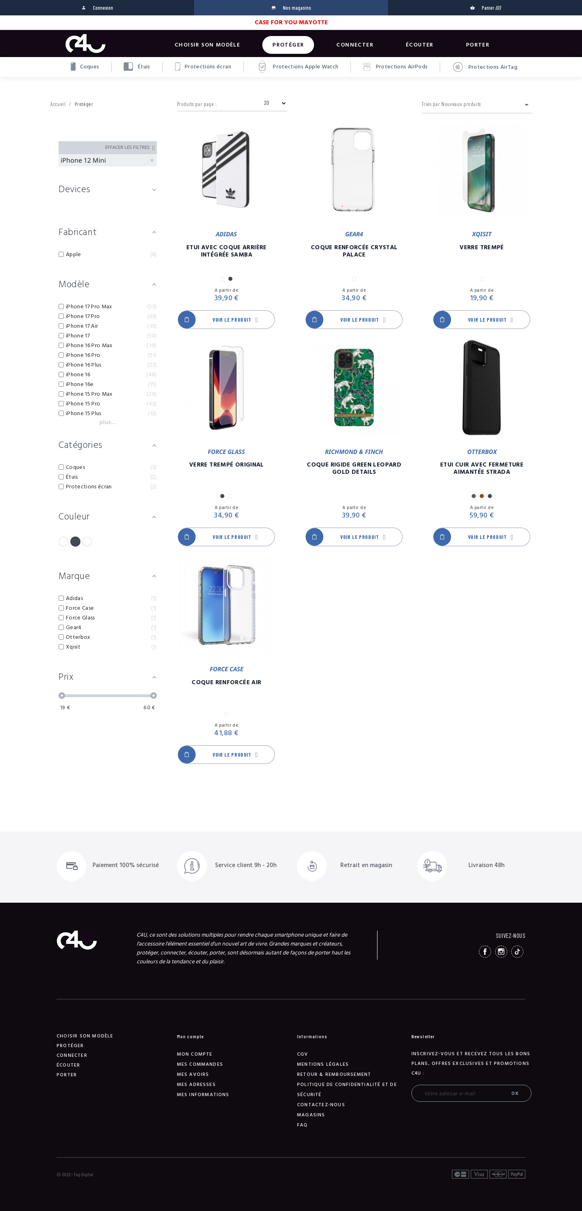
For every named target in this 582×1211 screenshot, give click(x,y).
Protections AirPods (395, 67)
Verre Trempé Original (226, 465)
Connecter (354, 45)
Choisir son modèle (207, 45)
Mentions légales (323, 1064)
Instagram (501, 951)
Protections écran (203, 66)
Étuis (137, 66)
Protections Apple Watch (297, 67)
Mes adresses (196, 1084)
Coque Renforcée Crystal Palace (354, 251)
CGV (302, 1054)
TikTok (517, 951)
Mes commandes (200, 1064)
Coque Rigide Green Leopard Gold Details (354, 468)
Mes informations (203, 1094)
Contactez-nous (321, 1104)
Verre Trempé (482, 247)
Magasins (311, 1114)
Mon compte (195, 1054)
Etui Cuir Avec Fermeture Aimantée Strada (481, 468)
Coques (85, 66)
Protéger (288, 45)
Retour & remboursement (334, 1074)
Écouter (420, 45)
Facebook (485, 951)
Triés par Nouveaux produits (476, 105)
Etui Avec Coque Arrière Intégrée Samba (226, 251)
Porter (477, 45)
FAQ (302, 1125)
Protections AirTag (484, 67)
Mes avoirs (193, 1074)
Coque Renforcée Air (226, 682)
